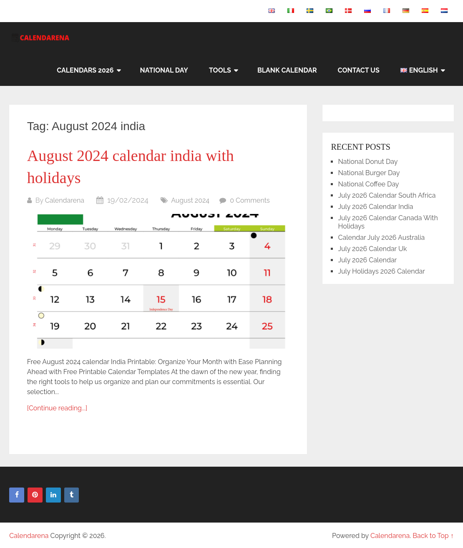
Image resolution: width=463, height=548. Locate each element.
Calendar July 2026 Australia (381, 237)
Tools (220, 70)
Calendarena (64, 200)
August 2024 (190, 200)
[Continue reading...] (57, 408)
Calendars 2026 (85, 70)
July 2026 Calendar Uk (372, 249)
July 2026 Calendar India (375, 207)
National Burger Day (369, 173)
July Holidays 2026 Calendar (381, 271)
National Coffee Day (368, 184)
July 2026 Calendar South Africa (386, 195)
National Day (164, 70)
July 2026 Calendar (367, 260)
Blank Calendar (287, 70)
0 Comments (250, 200)
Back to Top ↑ (433, 536)
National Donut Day (368, 162)
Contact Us (359, 70)
